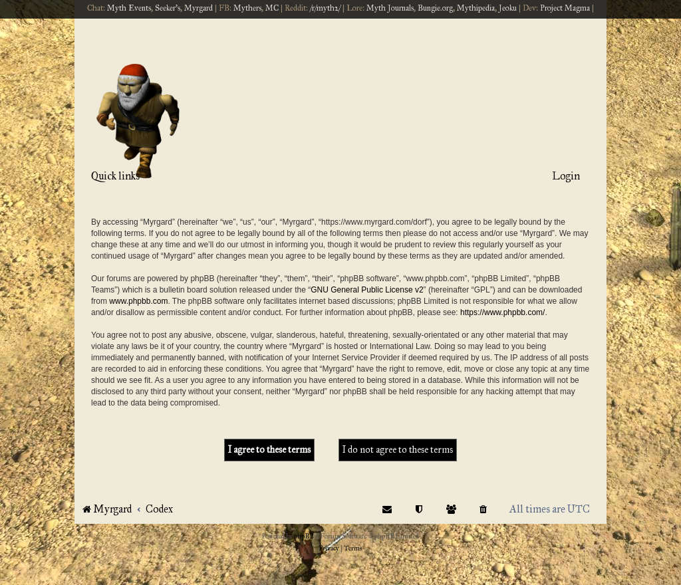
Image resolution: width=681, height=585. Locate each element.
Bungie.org (435, 8)
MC (272, 8)
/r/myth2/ (325, 8)
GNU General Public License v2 (367, 289)
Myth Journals (390, 8)
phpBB (304, 536)
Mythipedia (476, 8)
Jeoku (508, 8)
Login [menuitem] (566, 176)
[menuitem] (483, 509)
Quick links (115, 176)
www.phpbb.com (138, 301)
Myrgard (198, 8)
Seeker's (167, 8)
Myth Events (129, 8)
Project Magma (565, 8)
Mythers (247, 8)
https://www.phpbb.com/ (502, 312)
